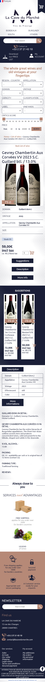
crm (36, 680)
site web (24, 680)
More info (22, 277)
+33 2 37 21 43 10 (14, 635)
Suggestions (22, 260)
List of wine (16, 137)
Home (6, 137)
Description (22, 269)
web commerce (30, 680)
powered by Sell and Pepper (15, 680)
